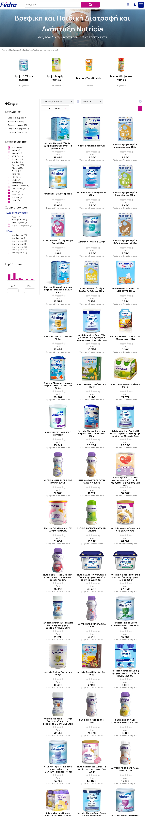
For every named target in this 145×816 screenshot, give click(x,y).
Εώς (29, 289)
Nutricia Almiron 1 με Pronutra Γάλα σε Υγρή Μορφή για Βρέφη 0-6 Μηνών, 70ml (58, 625)
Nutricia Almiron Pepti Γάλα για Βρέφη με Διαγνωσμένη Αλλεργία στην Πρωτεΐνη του (92, 337)
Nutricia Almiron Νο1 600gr (91, 146)
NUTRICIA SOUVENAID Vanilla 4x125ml (91, 529)
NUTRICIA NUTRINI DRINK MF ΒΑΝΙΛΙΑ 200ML (58, 481)
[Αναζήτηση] (90, 5)
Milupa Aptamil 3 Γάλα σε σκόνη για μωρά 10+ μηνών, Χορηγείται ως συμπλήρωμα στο (125, 481)
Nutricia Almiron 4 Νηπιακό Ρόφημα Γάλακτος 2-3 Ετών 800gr (58, 385)
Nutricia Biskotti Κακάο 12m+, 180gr (91, 673)
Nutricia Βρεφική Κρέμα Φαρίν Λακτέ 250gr (57, 241)
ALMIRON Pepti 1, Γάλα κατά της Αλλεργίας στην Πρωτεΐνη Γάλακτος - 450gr (58, 769)
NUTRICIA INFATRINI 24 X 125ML (91, 721)
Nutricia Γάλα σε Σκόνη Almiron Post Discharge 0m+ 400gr (125, 625)
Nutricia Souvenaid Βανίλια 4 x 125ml (125, 385)
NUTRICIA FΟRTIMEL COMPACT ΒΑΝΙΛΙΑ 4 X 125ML (125, 721)
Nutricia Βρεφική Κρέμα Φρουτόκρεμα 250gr (125, 193)
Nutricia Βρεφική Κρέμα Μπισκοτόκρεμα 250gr (125, 145)
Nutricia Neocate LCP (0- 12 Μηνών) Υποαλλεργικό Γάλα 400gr (91, 769)
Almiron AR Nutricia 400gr (91, 241)
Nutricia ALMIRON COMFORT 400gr (57, 337)
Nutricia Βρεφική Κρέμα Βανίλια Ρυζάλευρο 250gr (92, 289)
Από (13, 289)
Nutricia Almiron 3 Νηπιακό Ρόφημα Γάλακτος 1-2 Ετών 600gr (58, 289)
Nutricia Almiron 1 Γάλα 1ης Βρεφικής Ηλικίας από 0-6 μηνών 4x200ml (125, 673)
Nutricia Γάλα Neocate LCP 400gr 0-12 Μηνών (58, 529)
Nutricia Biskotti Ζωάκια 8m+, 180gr (91, 385)
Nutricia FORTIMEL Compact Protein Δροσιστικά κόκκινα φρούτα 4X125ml (57, 577)
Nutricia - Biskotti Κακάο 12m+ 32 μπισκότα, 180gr (125, 337)
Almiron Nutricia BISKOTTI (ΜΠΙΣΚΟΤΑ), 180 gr (125, 289)
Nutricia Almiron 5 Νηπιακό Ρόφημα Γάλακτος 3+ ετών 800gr (91, 433)
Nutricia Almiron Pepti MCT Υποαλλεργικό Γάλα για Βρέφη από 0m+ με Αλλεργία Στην (125, 433)
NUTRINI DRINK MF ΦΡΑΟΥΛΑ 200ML (92, 625)
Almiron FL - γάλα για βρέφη (58, 193)
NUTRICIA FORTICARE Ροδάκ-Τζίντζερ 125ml (125, 769)
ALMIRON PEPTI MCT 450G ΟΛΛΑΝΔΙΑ (58, 433)
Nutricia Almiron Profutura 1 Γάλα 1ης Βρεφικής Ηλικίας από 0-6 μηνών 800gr (91, 577)
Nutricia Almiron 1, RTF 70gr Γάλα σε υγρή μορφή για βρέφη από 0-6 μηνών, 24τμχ (58, 721)
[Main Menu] (141, 5)
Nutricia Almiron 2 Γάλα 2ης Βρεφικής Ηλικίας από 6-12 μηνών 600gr (58, 146)
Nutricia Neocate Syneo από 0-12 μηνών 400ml (125, 529)
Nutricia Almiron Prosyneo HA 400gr (91, 193)
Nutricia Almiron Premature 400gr (58, 673)
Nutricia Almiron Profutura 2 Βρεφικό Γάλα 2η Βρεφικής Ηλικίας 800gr (125, 577)
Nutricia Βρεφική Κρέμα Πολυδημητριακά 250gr (125, 241)
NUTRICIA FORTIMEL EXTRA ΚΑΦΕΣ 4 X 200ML (91, 481)
